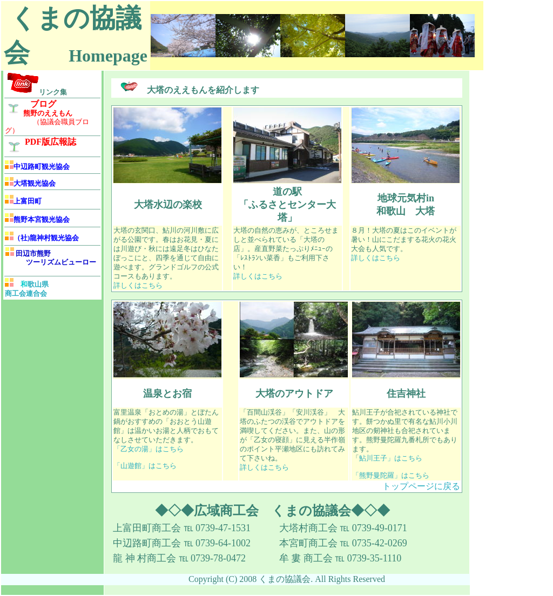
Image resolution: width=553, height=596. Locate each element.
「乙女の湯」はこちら (148, 449)
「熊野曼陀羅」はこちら (390, 475)
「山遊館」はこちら (145, 466)
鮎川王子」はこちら (390, 458)
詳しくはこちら (138, 285)
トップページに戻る (421, 486)
